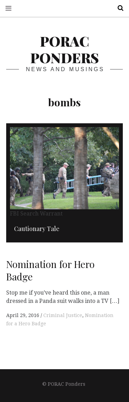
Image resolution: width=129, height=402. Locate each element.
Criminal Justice (62, 315)
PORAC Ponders (64, 49)
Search (118, 8)
